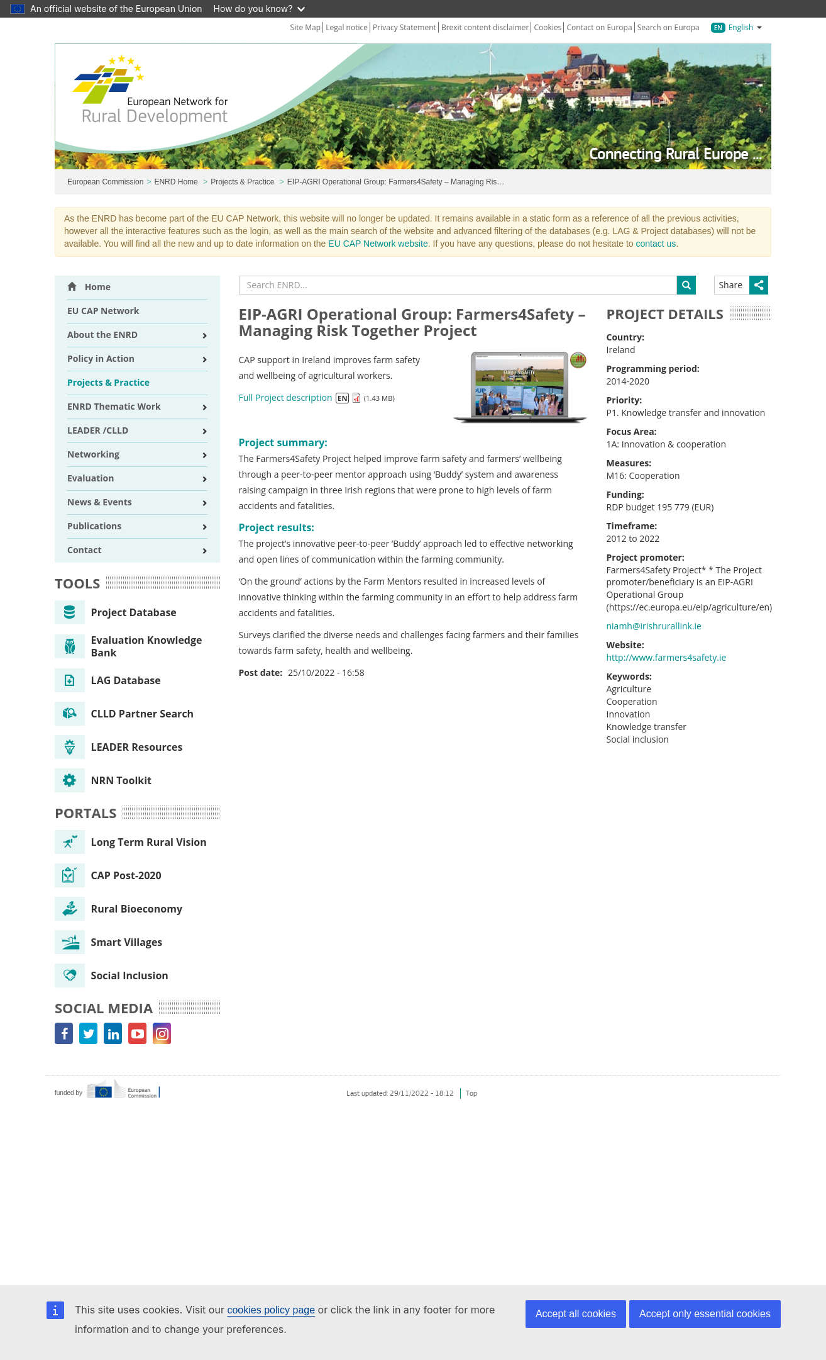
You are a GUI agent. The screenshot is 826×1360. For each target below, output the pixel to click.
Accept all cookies (576, 1313)
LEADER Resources (118, 747)
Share (730, 285)
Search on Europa (668, 27)
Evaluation (90, 478)
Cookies (548, 27)
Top (471, 1093)
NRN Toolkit (103, 780)
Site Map (305, 27)
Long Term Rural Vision (131, 842)
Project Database (116, 612)
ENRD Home (175, 181)
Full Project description (286, 397)
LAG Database (108, 680)
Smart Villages (108, 942)
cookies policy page (271, 1310)
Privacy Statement (404, 27)
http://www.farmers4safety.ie (667, 657)
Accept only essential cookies (705, 1313)
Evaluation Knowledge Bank (128, 646)
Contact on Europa (599, 27)
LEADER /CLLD (97, 430)
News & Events (99, 502)
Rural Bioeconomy (118, 909)
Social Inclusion (111, 975)
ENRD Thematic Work (114, 406)
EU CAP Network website (377, 244)
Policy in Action (101, 358)
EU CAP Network (103, 311)
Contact (84, 550)
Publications (94, 526)
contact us (656, 244)
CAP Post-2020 (108, 875)
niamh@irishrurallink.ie (654, 626)
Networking (93, 454)
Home (89, 287)
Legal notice (347, 27)
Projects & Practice (242, 181)
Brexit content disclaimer (485, 27)
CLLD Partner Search (124, 714)
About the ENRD (102, 334)
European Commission (105, 181)
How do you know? (260, 8)
